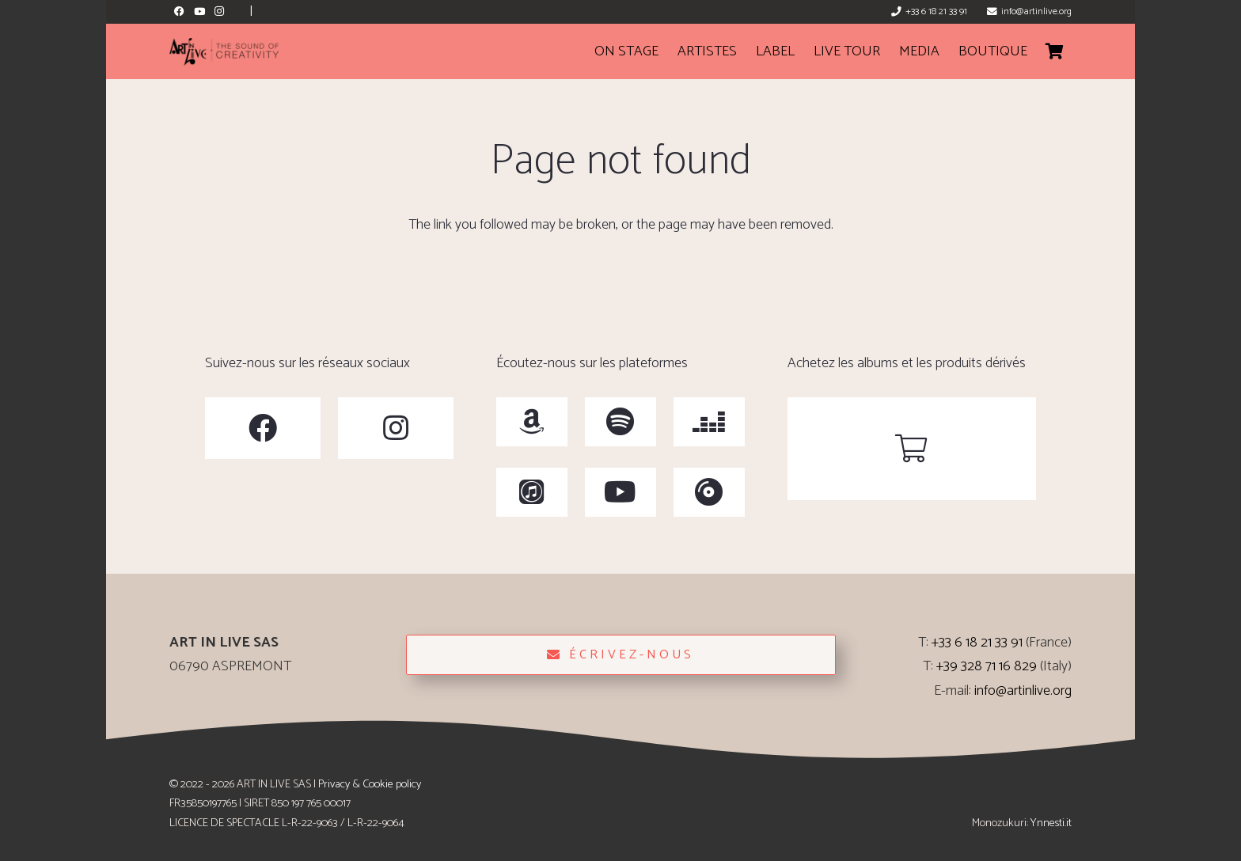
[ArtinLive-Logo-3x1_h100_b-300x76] (224, 52)
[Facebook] (179, 11)
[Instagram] (219, 11)
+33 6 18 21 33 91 (977, 642)
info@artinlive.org (1023, 691)
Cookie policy (391, 784)
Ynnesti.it (1051, 823)
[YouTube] (199, 11)
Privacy (334, 784)
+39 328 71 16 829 (986, 666)
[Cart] (1054, 51)
